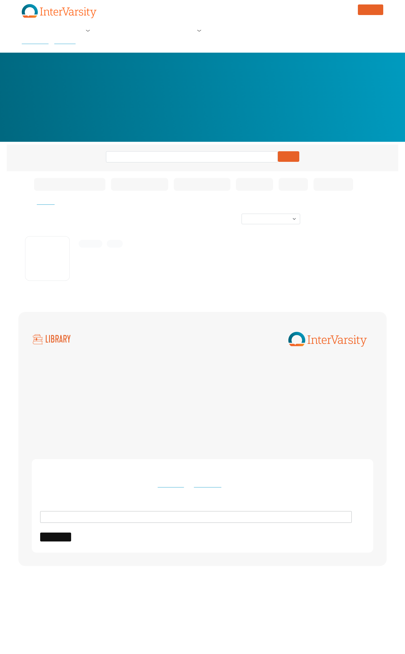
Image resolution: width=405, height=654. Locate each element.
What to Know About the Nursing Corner (139, 255)
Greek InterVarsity (308, 392)
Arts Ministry (110, 369)
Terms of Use (170, 485)
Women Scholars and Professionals (132, 433)
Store (186, 30)
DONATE (370, 10)
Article (115, 243)
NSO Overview (46, 392)
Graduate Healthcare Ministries (225, 392)
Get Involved (131, 30)
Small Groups (45, 415)
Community (90, 243)
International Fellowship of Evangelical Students (218, 607)
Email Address (56, 506)
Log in (373, 30)
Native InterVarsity (213, 415)
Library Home (35, 42)
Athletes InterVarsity (311, 369)
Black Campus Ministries (122, 381)
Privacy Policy (206, 485)
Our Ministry (95, 30)
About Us (57, 30)
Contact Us (235, 618)
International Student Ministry (127, 403)
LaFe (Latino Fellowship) (218, 403)
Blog (165, 30)
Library (210, 30)
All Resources (45, 369)
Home (32, 30)
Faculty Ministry (306, 381)
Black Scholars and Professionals (227, 381)
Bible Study (43, 403)
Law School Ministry (311, 403)
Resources (65, 42)
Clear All (46, 202)
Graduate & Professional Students (131, 392)
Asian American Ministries (220, 369)
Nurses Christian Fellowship (318, 415)
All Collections (46, 381)
